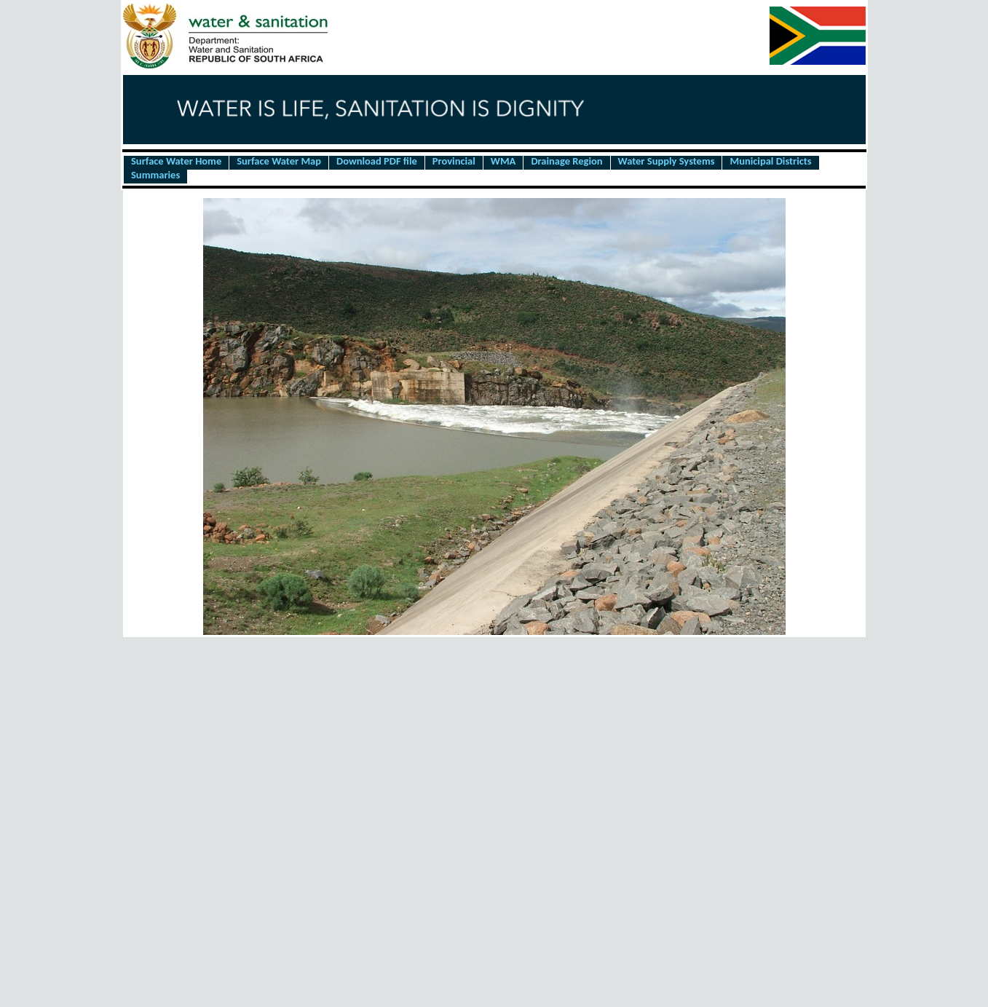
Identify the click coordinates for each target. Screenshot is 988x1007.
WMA (503, 161)
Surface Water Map (279, 161)
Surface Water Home (176, 161)
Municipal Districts (770, 161)
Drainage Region (566, 161)
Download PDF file (376, 161)
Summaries (155, 175)
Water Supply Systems (666, 161)
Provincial (453, 161)
